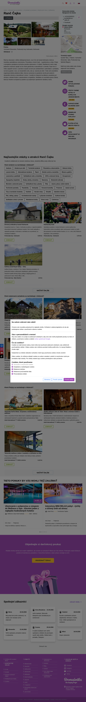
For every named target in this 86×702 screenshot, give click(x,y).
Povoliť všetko (69, 379)
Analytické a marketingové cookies (24, 367)
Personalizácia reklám (20, 374)
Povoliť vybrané (57, 379)
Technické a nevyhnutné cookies (23, 364)
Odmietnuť (47, 379)
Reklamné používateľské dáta (22, 371)
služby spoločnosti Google (42, 339)
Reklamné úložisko (19, 369)
